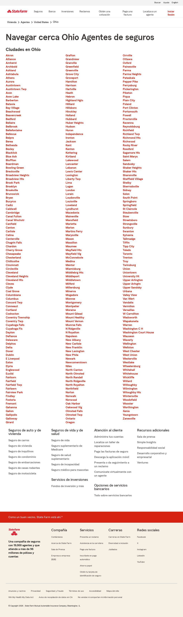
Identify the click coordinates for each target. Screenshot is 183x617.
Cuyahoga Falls (15, 325)
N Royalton (72, 332)
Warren (127, 325)
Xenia (126, 411)
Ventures (142, 462)
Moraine (71, 310)
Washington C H (133, 328)
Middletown (73, 280)
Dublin (10, 355)
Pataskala (129, 77)
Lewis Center (74, 171)
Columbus (12, 298)
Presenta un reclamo (89, 537)
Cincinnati (12, 265)
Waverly (128, 340)
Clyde (9, 287)
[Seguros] (38, 12)
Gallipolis (11, 414)
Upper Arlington (133, 280)
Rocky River (130, 145)
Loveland (71, 205)
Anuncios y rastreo (17, 591)
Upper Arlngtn (132, 283)
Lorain (69, 194)
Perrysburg (130, 85)
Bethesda (11, 145)
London (70, 190)
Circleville (12, 268)
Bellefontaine (14, 130)
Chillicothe (12, 261)
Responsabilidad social (151, 447)
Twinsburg (129, 265)
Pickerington (131, 89)
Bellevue (11, 134)
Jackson (71, 141)
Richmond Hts (131, 137)
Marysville (72, 235)
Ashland (11, 70)
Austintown (13, 85)
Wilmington (130, 388)
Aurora (10, 81)
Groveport (72, 77)
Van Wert (128, 298)
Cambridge (12, 212)
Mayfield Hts (73, 250)
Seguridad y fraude (54, 591)
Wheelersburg (131, 366)
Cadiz (9, 205)
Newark (70, 358)
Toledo (127, 250)
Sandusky (129, 164)
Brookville (12, 190)
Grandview (72, 59)
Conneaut (12, 306)
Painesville (129, 66)
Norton (70, 392)
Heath (69, 92)
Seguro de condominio (22, 456)
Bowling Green (15, 167)
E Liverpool (12, 358)
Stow (126, 216)
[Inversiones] (67, 12)
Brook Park (13, 182)
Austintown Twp (16, 89)
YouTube (141, 562)
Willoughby (130, 384)
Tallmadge (129, 238)
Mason (70, 238)
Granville (71, 63)
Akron (9, 55)
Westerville (130, 358)
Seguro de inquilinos (20, 451)
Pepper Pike (130, 81)
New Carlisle (73, 343)
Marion (70, 227)
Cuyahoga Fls (14, 328)
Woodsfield (130, 399)
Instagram (141, 549)
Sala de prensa (146, 436)
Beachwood (13, 111)
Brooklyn (11, 186)
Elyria (9, 366)
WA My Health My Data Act (20, 597)
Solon (126, 194)
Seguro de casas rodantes (24, 468)
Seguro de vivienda (20, 445)
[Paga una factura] (127, 13)
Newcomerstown (76, 362)
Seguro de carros (18, 440)
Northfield (72, 388)
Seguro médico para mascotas (69, 469)
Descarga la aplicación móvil (111, 457)
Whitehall (129, 369)
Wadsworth (130, 317)
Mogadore (72, 295)
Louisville (71, 201)
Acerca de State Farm (61, 543)
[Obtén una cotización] (104, 13)
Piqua (126, 96)
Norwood (71, 399)
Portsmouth (130, 111)
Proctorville (130, 119)
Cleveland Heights (17, 276)
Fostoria (11, 399)
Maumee (71, 246)
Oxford (127, 63)
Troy (125, 261)
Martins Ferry (74, 231)
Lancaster (72, 164)
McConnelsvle (74, 257)
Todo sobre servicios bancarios (113, 495)
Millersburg (73, 287)
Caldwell (11, 209)
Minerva (71, 291)
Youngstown (130, 414)
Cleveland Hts (14, 280)
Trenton (127, 257)
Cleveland (12, 272)
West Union (130, 355)
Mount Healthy (75, 317)
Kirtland (71, 156)
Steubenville (130, 212)
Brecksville (12, 171)
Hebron (70, 96)
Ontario (70, 418)
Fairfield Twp (14, 384)
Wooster (128, 403)
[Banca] (52, 12)
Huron (69, 130)
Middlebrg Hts (74, 272)
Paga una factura (87, 549)
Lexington (72, 175)
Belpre (10, 137)
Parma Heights (132, 74)
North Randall (74, 377)
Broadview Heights (17, 175)
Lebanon (71, 167)
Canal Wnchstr (15, 220)
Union (126, 268)
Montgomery (73, 302)
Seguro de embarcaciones (24, 462)
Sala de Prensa (58, 549)
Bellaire (10, 122)
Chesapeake (13, 253)
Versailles (128, 310)
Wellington (129, 343)
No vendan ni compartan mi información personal (100, 597)
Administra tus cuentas (108, 436)
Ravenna (128, 122)
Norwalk (71, 396)
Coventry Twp (14, 321)
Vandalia (128, 302)
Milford (70, 283)
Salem (126, 160)
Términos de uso (76, 591)
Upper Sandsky (132, 287)
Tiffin (126, 242)
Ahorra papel (86, 566)
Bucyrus (11, 201)
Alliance (11, 59)
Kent (68, 145)
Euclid (9, 373)
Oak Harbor (73, 403)
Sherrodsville (131, 186)
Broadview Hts (15, 179)
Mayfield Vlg (73, 253)
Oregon (70, 422)
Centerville (12, 238)
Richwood (129, 141)
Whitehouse (130, 373)
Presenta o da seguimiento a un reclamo (111, 464)
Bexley (10, 149)
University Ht (131, 276)
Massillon (71, 242)
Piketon (127, 92)
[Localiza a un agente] (150, 13)
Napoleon (71, 336)
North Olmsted (75, 373)
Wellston (128, 347)
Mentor (70, 265)
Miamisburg (73, 268)
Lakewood (72, 160)
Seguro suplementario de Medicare (66, 447)
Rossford (128, 149)
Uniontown (130, 272)
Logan (69, 186)
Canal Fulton (13, 216)
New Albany (73, 340)
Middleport (72, 276)
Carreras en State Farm (119, 537)
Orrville (127, 55)
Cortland (11, 310)
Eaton (9, 362)
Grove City (72, 74)
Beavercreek (13, 115)
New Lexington (75, 351)
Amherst (11, 63)
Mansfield (72, 220)
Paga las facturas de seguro (111, 451)
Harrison (71, 85)
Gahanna (11, 407)
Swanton (128, 231)
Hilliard (70, 104)
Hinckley (71, 111)
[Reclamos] (84, 12)
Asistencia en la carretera (91, 543)
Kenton (70, 149)
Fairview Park (14, 392)
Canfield (11, 223)
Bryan (9, 197)
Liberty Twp (73, 179)
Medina (70, 261)
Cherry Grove (14, 250)
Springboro (129, 201)
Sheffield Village (133, 179)
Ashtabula (12, 74)
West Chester (131, 351)
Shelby (127, 182)
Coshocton (12, 313)
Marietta (71, 223)
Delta (9, 347)
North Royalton (75, 384)
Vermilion (129, 306)
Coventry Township (18, 317)
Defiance (11, 336)
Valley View (130, 295)
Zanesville (129, 418)
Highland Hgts (74, 100)
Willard (127, 381)
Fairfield (11, 381)
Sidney (127, 190)
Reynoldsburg (131, 126)
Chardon (11, 246)
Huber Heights (74, 122)
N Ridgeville (73, 328)
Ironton (70, 137)
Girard (10, 422)
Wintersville (130, 396)
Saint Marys (130, 156)
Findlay (10, 396)
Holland (70, 115)
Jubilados (112, 549)
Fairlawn (11, 388)
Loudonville (73, 197)
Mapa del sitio (113, 591)
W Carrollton (131, 313)
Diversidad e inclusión (118, 543)
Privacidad (36, 591)
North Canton (74, 369)
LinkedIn (141, 556)
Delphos (11, 343)
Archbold (11, 66)
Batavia (10, 104)
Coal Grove (12, 291)
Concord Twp (14, 302)
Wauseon (128, 336)
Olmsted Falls (74, 411)
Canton (10, 227)
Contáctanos (57, 537)
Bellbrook (12, 126)
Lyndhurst (72, 209)
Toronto (127, 253)
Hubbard (71, 119)
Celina (10, 235)
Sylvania (128, 235)
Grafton (70, 55)
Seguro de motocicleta (22, 473)
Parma (127, 70)
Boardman (12, 164)
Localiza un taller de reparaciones (106, 444)
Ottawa (127, 59)
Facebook (141, 537)
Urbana (127, 291)
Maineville (72, 216)
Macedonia (72, 212)
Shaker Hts (129, 171)
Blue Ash (11, 156)
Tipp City (128, 246)
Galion (10, 411)
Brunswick (12, 194)
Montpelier (72, 306)
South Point (130, 197)
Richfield (128, 130)
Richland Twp (131, 134)
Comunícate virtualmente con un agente (112, 473)
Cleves (10, 283)
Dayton (10, 332)
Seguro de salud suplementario (61, 457)
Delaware (12, 340)
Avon (9, 92)
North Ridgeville (75, 381)
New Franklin (74, 347)
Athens (10, 77)
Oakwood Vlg (74, 407)
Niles (69, 366)
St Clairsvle (130, 209)
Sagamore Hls (131, 152)
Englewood (12, 369)
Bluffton (11, 160)
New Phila (72, 355)
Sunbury (128, 227)
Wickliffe (128, 377)
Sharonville (130, 175)
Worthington (131, 407)
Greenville (72, 70)
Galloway (11, 418)
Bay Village (12, 107)
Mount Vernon (74, 321)
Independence (74, 134)
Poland (127, 104)
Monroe (70, 298)
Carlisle (10, 231)
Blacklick (11, 152)
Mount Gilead (74, 313)
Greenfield (72, 66)
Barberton (12, 100)
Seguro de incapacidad (65, 464)
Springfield (129, 205)
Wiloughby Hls (132, 392)
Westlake (128, 362)
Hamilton (71, 81)
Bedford (11, 119)
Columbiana (13, 295)
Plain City (129, 100)
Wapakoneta (130, 321)
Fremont (11, 403)
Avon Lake (12, 96)
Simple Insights (146, 442)
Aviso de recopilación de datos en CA (56, 597)
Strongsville (130, 223)
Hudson (70, 126)
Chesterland (13, 257)
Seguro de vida (60, 440)
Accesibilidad (95, 591)
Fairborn (11, 377)
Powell (127, 115)
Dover (9, 351)
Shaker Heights (132, 167)
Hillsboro (71, 107)
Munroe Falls (73, 325)
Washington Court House (138, 332)
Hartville (71, 89)
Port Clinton (130, 107)
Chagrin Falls (14, 242)
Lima (69, 182)
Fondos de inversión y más (67, 486)
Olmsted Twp (74, 414)
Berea (9, 141)
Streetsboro (130, 220)
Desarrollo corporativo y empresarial (152, 455)
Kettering (71, 152)
